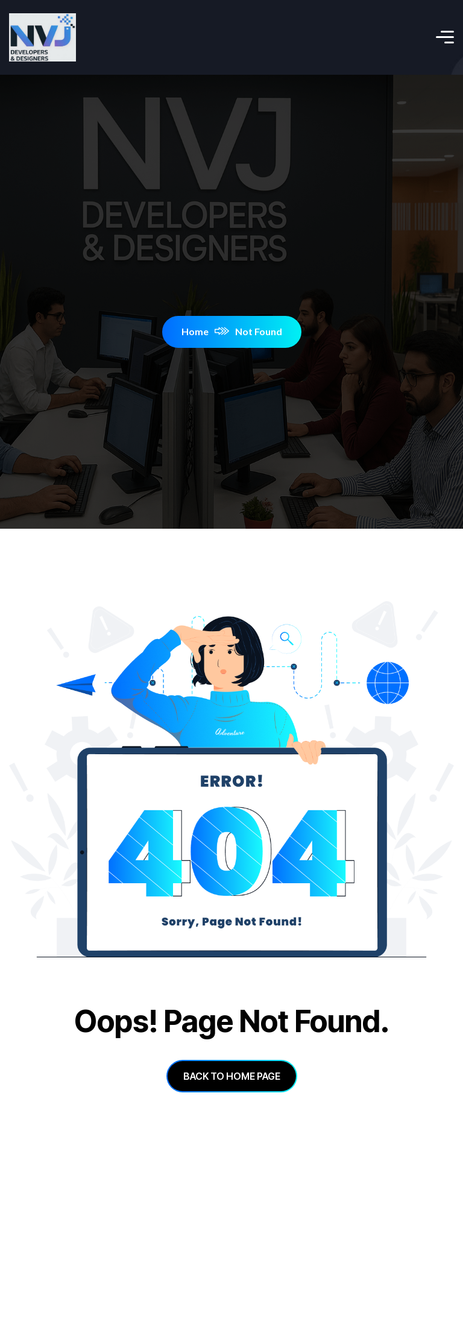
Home (205, 331)
